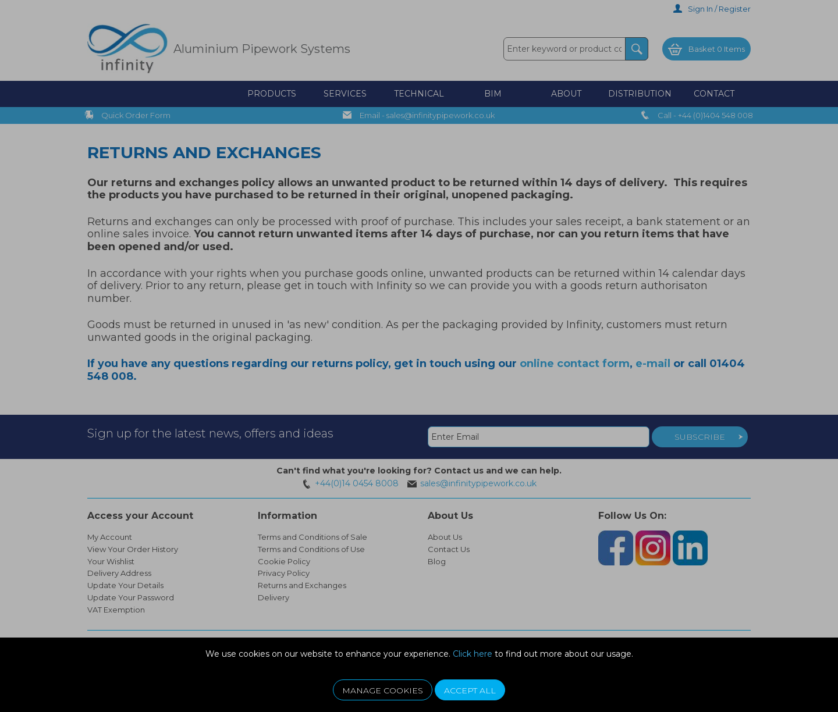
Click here (472, 654)
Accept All (470, 690)
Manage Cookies (382, 690)
